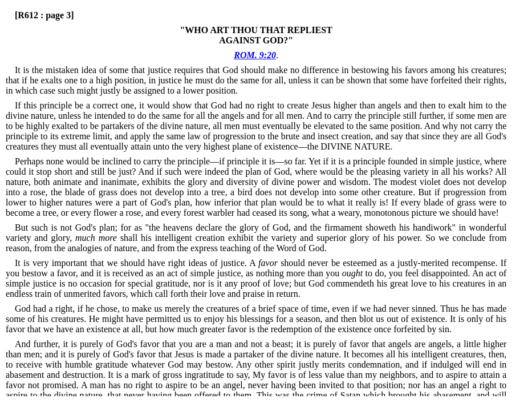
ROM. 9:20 (255, 55)
